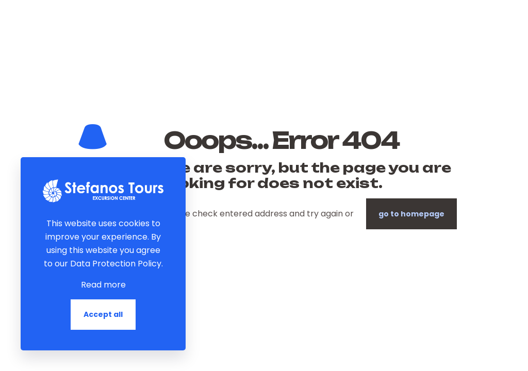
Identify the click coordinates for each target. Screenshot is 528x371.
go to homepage (411, 214)
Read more (103, 285)
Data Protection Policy (115, 263)
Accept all (103, 314)
